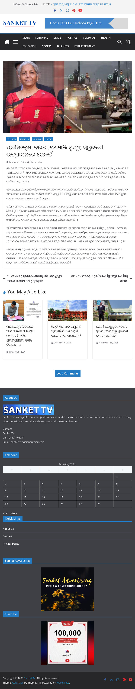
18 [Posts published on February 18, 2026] (43, 497)
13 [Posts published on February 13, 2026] (80, 490)
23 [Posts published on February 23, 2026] (6, 504)
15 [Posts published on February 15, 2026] (117, 490)
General (37, 139)
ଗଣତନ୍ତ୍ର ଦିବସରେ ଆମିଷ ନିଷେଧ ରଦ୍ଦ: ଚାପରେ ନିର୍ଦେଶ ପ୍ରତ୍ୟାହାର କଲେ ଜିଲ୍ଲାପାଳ (20, 335)
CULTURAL (89, 37)
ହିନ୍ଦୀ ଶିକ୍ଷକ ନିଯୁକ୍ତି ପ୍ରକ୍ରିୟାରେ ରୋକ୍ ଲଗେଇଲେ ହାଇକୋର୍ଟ (66, 331)
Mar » (14, 513)
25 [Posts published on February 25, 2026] (43, 504)
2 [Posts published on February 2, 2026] (6, 483)
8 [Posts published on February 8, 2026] (116, 483)
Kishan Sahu (36, 161)
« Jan (5, 513)
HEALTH (106, 37)
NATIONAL (41, 37)
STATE (26, 37)
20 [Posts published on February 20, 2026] (80, 497)
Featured (24, 139)
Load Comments (68, 373)
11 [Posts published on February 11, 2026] (43, 490)
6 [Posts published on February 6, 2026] (80, 483)
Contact (7, 536)
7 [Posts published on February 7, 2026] (98, 483)
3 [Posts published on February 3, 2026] (24, 483)
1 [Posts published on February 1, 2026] (116, 476)
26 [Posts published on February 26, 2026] (61, 504)
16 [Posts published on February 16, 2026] (6, 497)
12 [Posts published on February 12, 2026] (61, 490)
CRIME (57, 37)
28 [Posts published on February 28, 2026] (99, 504)
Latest (49, 139)
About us (8, 528)
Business (12, 139)
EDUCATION (29, 46)
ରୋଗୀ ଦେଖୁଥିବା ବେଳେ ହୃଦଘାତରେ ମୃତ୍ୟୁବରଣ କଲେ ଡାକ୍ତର (112, 331)
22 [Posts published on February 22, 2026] (117, 497)
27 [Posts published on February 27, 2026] (80, 504)
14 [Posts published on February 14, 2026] (99, 490)
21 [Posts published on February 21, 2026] (99, 497)
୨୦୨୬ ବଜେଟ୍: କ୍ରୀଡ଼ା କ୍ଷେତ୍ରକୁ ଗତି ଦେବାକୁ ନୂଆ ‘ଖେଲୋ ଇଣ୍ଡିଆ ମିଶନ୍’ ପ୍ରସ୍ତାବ (32, 278)
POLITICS (72, 37)
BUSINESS (63, 46)
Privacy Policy (11, 543)
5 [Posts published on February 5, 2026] (61, 483)
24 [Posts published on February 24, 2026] (25, 504)
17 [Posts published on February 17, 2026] (25, 497)
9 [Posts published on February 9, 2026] (6, 490)
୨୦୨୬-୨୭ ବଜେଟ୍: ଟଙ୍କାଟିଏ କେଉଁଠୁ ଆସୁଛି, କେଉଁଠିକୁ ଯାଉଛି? (101, 278)
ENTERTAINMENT (84, 46)
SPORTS (47, 46)
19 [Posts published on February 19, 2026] (61, 497)
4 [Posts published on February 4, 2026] (42, 483)
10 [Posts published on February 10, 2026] (25, 490)
